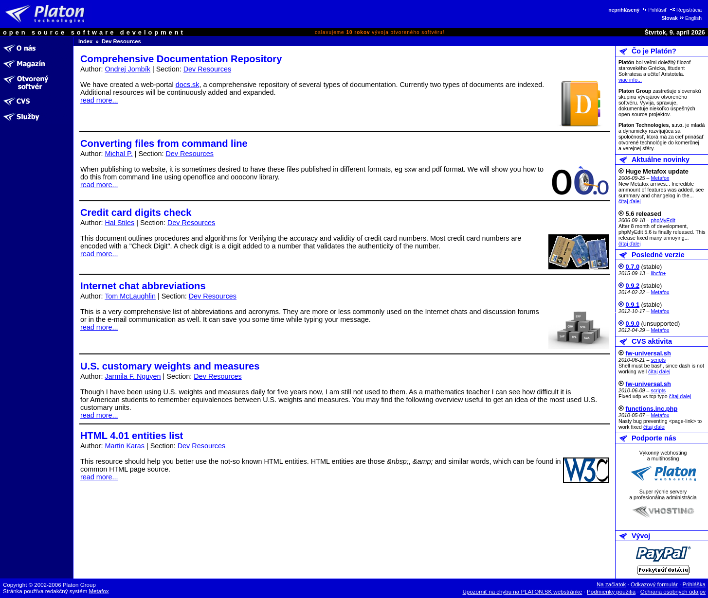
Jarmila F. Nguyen (133, 376)
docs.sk (188, 84)
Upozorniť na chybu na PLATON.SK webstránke (522, 592)
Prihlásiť (654, 10)
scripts (658, 360)
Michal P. (118, 154)
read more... (99, 100)
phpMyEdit (663, 220)
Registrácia (686, 10)
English (690, 18)
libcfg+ (658, 273)
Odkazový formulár (654, 584)
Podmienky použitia (611, 592)
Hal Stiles (119, 223)
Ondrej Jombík (127, 69)
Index (85, 41)
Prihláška (694, 584)
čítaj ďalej (629, 201)
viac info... (630, 80)
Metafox (660, 178)
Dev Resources (121, 41)
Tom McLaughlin (130, 296)
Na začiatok (611, 584)
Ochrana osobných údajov (673, 592)
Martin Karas (125, 446)
